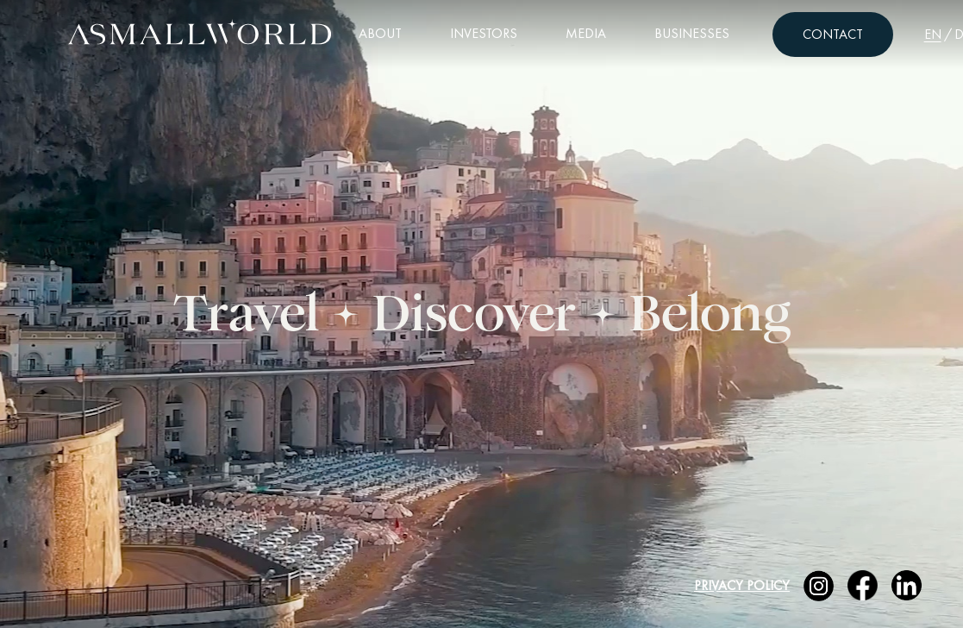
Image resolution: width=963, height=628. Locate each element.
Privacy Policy (742, 585)
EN (932, 34)
